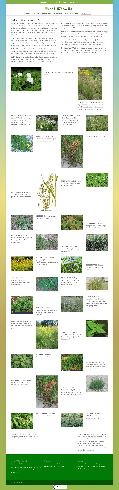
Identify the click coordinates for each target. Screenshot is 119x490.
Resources (69, 13)
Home (27, 13)
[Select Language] (86, 14)
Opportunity (47, 13)
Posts (77, 13)
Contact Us (58, 13)
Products (35, 13)
